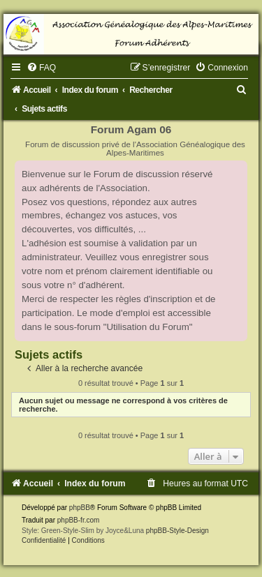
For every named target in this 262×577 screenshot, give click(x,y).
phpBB (79, 507)
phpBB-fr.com (78, 520)
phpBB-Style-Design (177, 530)
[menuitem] (41, 68)
